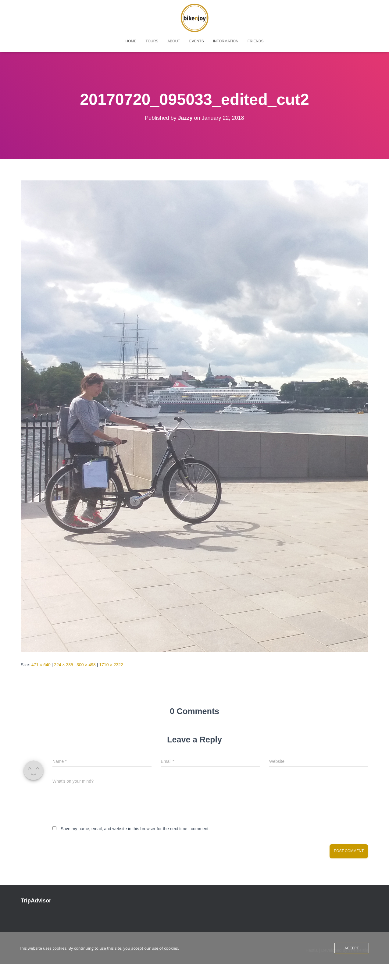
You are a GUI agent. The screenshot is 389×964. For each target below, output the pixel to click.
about (173, 41)
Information (225, 41)
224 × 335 (63, 664)
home (131, 41)
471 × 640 (41, 664)
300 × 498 (86, 664)
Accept (351, 948)
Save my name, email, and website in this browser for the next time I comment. (135, 828)
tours (152, 41)
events (196, 41)
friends (256, 41)
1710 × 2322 (111, 664)
